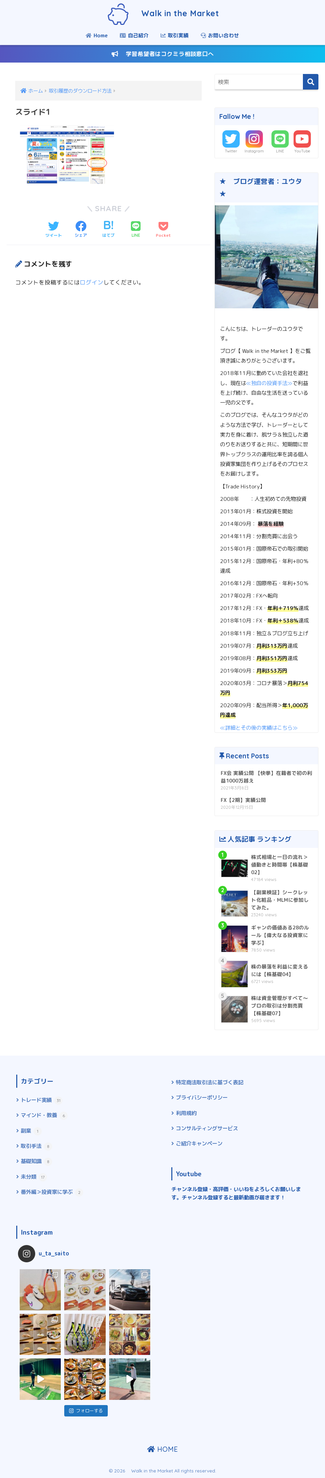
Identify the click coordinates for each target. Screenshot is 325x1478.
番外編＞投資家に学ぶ (52, 1192)
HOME (162, 1449)
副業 (31, 1131)
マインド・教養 (44, 1115)
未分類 (34, 1177)
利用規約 (186, 1113)
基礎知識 (36, 1161)
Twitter (231, 151)
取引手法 (36, 1146)
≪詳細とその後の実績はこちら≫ (259, 727)
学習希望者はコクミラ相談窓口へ (163, 54)
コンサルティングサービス (207, 1128)
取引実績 (175, 35)
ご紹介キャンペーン (199, 1143)
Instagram (254, 151)
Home (97, 35)
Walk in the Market (162, 13)
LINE (280, 151)
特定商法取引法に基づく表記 (209, 1082)
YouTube (302, 151)
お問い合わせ (220, 35)
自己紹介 (134, 35)
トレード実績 (42, 1100)
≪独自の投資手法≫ (269, 383)
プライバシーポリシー (202, 1097)
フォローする (86, 1410)
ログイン (91, 282)
